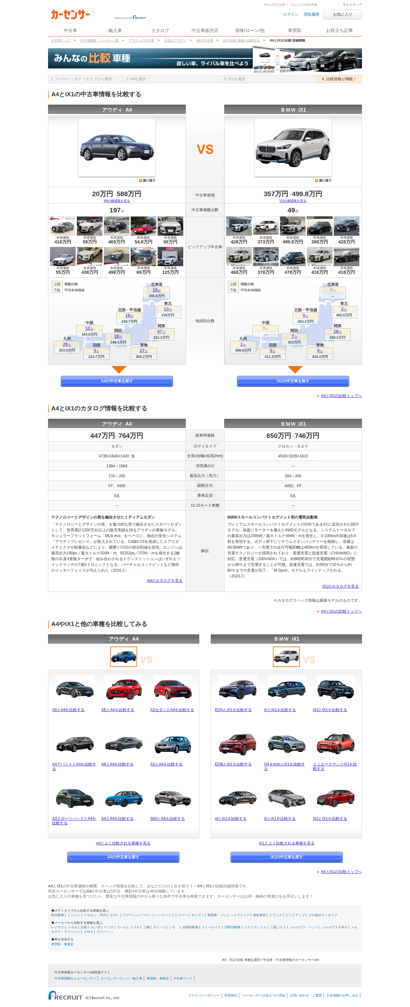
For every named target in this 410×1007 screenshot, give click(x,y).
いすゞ (174, 927)
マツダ (108, 927)
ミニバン (74, 915)
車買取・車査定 (62, 944)
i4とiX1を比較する (231, 818)
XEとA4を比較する (117, 710)
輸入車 (115, 30)
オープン (197, 915)
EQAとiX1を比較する (233, 710)
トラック (275, 915)
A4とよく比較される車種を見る (123, 843)
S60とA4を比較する (167, 818)
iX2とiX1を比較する (330, 818)
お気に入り (342, 14)
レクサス (57, 927)
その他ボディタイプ (322, 915)
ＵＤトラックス (255, 927)
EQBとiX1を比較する (233, 764)
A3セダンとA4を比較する (172, 710)
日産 (84, 927)
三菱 (146, 927)
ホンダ (95, 927)
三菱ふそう (278, 927)
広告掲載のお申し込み (342, 995)
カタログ (160, 30)
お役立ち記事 (339, 30)
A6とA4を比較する (117, 764)
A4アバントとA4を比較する (74, 766)
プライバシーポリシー (204, 995)
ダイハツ (159, 927)
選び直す (147, 180)
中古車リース (183, 978)
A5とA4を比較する (68, 710)
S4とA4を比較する (117, 818)
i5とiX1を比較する (280, 818)
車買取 (294, 30)
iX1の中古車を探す (293, 381)
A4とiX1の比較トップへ (341, 395)
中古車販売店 (205, 30)
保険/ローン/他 (250, 30)
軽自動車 (57, 915)
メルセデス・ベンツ (304, 927)
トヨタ (72, 927)
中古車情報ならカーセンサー (75, 978)
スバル (122, 927)
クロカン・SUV (95, 915)
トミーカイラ (211, 927)
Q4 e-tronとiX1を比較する (284, 766)
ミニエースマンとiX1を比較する (335, 766)
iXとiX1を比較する (280, 710)
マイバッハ (105, 931)
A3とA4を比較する (166, 764)
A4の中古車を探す (117, 381)
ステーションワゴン (137, 915)
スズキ (135, 927)
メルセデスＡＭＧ (335, 927)
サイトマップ (352, 4)
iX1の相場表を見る (293, 200)
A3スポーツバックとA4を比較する (74, 820)
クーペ (183, 915)
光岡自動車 (190, 927)
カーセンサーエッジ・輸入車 (121, 978)
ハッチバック (165, 915)
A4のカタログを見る (165, 580)
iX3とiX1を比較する (330, 710)
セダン (114, 915)
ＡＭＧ (88, 931)
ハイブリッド (240, 915)
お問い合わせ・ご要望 (306, 995)
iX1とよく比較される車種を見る (286, 843)
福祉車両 (259, 915)
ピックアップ (295, 915)
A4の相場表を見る (117, 200)
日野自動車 (233, 927)
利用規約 (231, 995)
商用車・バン (217, 915)
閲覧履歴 (311, 14)
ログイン (291, 14)
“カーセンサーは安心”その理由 (264, 995)
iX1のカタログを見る (341, 586)
